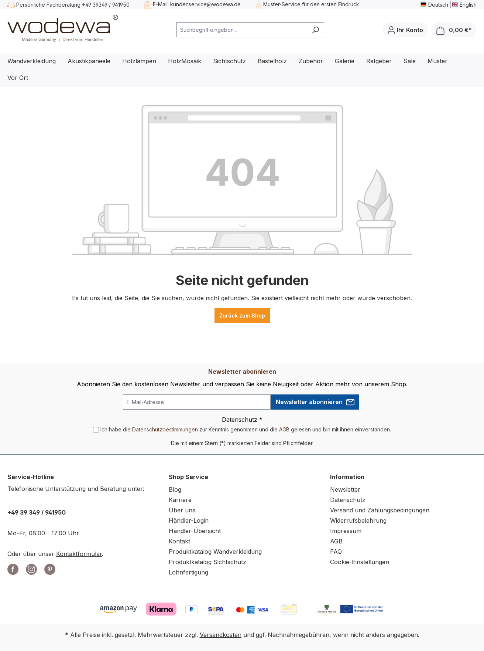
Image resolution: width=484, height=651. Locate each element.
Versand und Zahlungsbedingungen (379, 510)
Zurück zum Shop (242, 315)
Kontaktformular (79, 553)
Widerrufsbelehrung (358, 520)
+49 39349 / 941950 (106, 4)
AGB (284, 429)
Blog (175, 489)
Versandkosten (220, 634)
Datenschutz (347, 499)
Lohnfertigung (188, 572)
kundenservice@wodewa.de (205, 4)
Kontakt (179, 541)
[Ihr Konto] (405, 29)
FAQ (336, 551)
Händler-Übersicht (195, 531)
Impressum (345, 531)
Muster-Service (282, 4)
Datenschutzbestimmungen (165, 429)
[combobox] (241, 29)
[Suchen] (315, 29)
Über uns (182, 510)
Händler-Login (189, 520)
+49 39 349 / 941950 (36, 512)
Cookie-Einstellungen (359, 562)
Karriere (180, 499)
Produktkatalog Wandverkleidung (215, 551)
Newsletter (345, 489)
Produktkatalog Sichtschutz (207, 562)
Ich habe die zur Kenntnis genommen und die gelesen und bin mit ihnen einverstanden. (245, 429)
